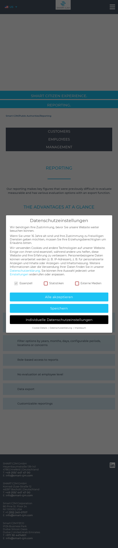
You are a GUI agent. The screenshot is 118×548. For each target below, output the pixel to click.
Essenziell (23, 283)
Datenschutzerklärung (25, 270)
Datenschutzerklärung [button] (61, 328)
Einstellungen (19, 274)
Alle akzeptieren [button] (59, 297)
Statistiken (54, 283)
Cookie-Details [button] (40, 328)
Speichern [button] (59, 308)
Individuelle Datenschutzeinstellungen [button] (59, 320)
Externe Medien (88, 283)
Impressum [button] (80, 328)
